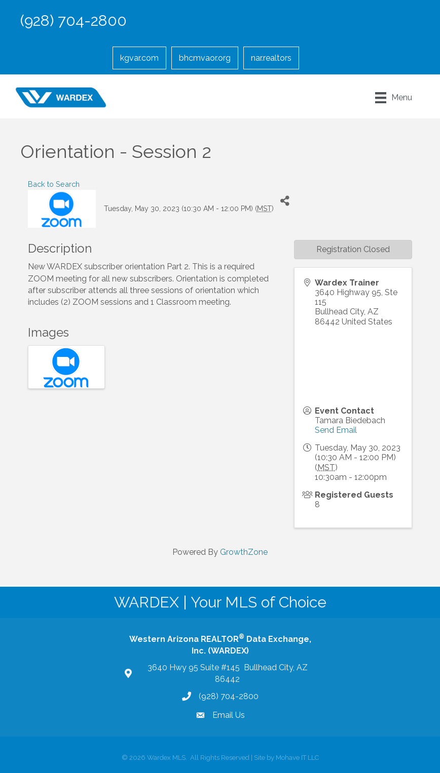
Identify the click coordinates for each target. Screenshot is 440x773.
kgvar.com (139, 58)
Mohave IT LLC (297, 757)
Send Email (336, 430)
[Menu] (394, 97)
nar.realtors (271, 58)
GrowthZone (244, 552)
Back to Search (54, 184)
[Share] (285, 201)
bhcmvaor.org (205, 58)
